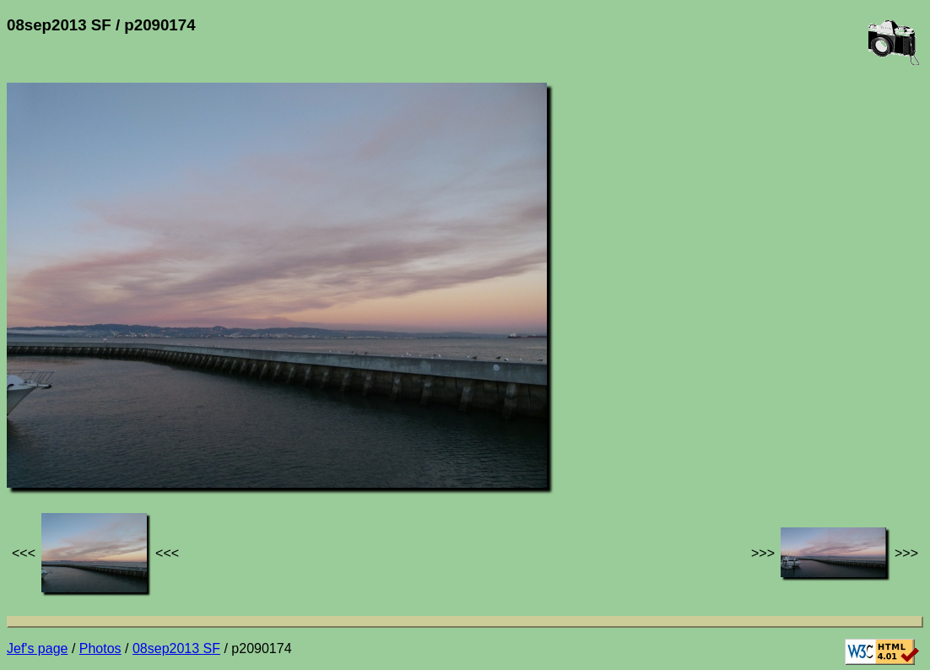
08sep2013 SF (176, 648)
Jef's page (37, 648)
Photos (100, 648)
